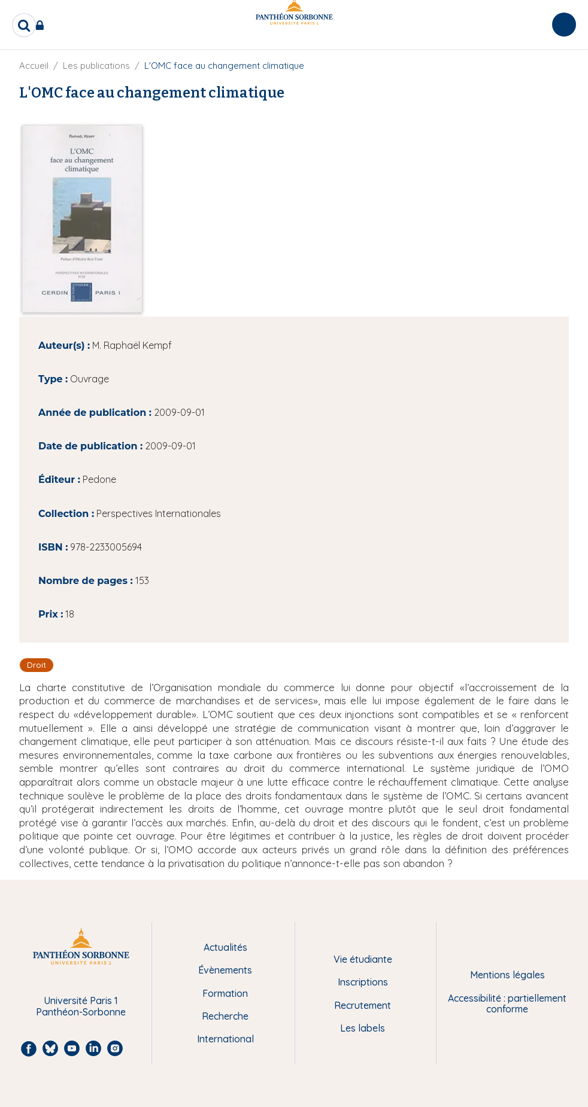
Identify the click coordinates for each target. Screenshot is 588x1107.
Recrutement (362, 1005)
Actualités (225, 947)
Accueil (34, 65)
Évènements (225, 970)
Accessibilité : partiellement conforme (507, 1004)
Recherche (225, 1016)
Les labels (362, 1028)
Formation (225, 993)
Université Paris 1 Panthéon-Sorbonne (81, 1006)
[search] (24, 25)
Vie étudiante (363, 959)
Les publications (96, 65)
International (225, 1038)
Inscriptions (363, 982)
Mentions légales (507, 974)
